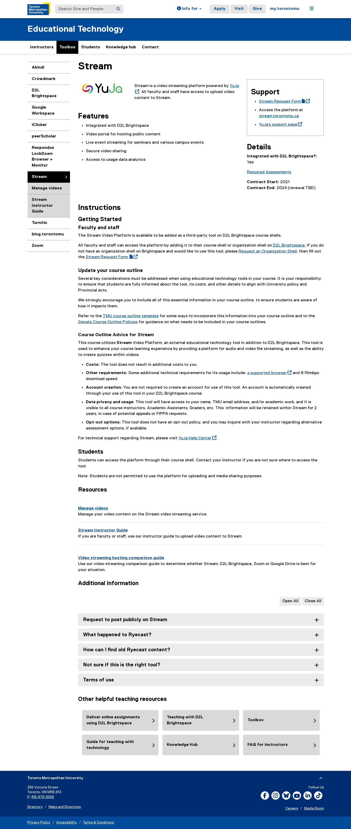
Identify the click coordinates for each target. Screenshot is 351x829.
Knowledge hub (121, 47)
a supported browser (269, 373)
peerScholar (44, 136)
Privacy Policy (38, 822)
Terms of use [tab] (98, 680)
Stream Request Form (284, 102)
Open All (290, 601)
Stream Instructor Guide (42, 206)
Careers (291, 808)
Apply (220, 9)
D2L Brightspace (44, 93)
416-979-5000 (42, 797)
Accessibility (66, 822)
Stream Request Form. (112, 257)
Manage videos (47, 188)
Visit (239, 9)
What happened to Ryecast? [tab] (117, 634)
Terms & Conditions (98, 822)
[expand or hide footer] (321, 778)
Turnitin (39, 223)
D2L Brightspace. (289, 245)
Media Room (314, 808)
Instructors (42, 47)
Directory (35, 807)
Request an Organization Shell (268, 251)
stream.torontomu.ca (279, 116)
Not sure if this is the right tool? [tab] (122, 664)
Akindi (38, 67)
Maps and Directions (65, 807)
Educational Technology (75, 29)
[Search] (118, 9)
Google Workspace (43, 110)
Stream (39, 177)
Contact (150, 47)
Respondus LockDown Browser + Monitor (43, 157)
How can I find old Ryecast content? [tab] (126, 649)
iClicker (39, 125)
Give (257, 9)
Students (90, 47)
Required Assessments (269, 172)
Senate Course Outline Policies (108, 322)
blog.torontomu (48, 234)
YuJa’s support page (280, 125)
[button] (189, 9)
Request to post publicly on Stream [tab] (125, 619)
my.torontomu (284, 9)
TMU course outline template (131, 316)
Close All (313, 601)
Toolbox (67, 47)
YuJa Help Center (197, 438)
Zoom (37, 246)
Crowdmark (43, 79)
